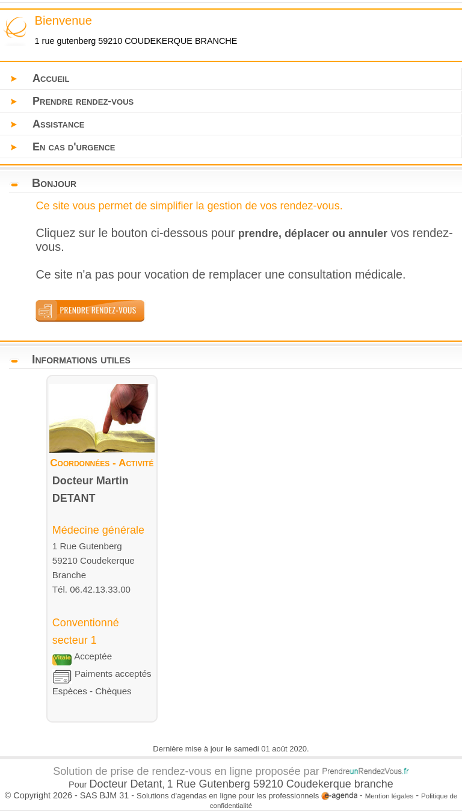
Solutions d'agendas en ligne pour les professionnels (247, 795)
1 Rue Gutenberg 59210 (226, 784)
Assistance (58, 124)
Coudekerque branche (339, 784)
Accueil (50, 78)
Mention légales (389, 796)
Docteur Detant (126, 784)
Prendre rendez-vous (83, 101)
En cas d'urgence (74, 147)
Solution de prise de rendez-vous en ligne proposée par (230, 771)
